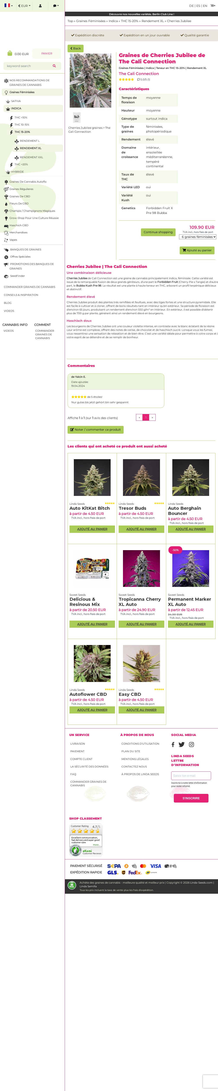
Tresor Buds (132, 508)
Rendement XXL (18, 158)
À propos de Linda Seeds (140, 774)
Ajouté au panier (197, 250)
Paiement (77, 751)
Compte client (81, 759)
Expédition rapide (86, 872)
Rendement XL (153, 21)
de (191, 6)
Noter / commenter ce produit (95, 430)
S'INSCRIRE (191, 798)
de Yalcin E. (78, 376)
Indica (113, 21)
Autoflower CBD (88, 694)
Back (75, 48)
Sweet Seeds (77, 594)
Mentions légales (135, 759)
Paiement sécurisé (86, 866)
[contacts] (46, 7)
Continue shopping (158, 232)
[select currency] (15, 7)
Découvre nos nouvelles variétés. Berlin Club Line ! (141, 14)
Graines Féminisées (90, 21)
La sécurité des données (89, 766)
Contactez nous (134, 766)
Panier (37, 54)
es (197, 6)
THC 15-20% (129, 21)
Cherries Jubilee (179, 21)
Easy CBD (130, 694)
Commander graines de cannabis (88, 783)
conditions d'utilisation (140, 743)
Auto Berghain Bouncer (184, 511)
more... (97, 845)
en (204, 6)
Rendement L (17, 142)
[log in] (30, 7)
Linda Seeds (77, 503)
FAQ (73, 774)
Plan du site (130, 751)
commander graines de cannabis (34, 335)
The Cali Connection (139, 73)
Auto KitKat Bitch (89, 508)
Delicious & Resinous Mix (84, 602)
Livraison (77, 743)
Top (70, 21)
